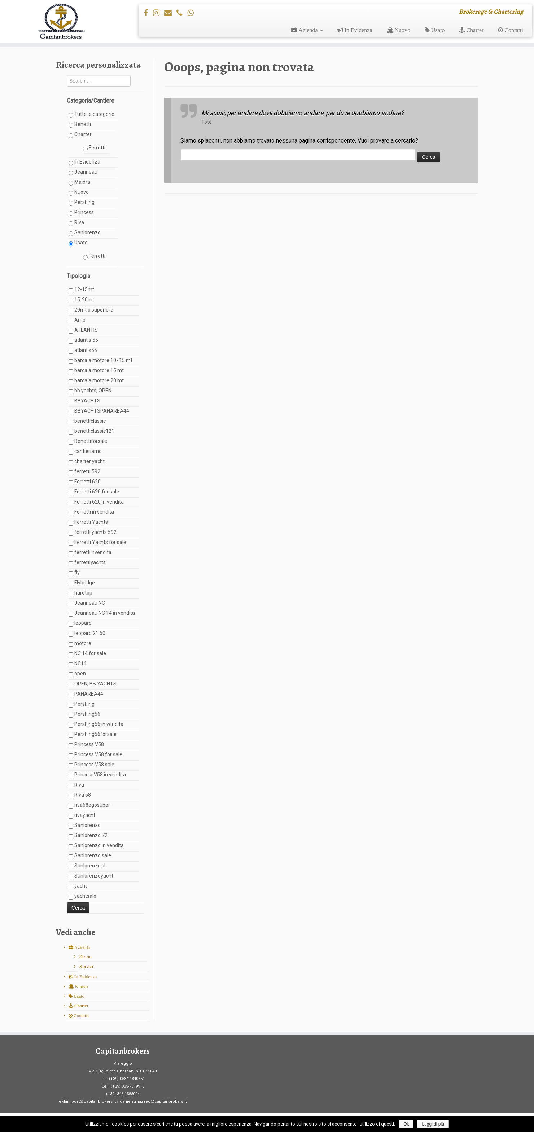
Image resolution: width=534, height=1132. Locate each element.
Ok (406, 1124)
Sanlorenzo (85, 233)
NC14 (78, 664)
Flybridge (82, 583)
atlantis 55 (83, 340)
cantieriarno (85, 451)
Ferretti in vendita (91, 512)
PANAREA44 (86, 694)
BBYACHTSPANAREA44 (99, 411)
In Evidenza (84, 162)
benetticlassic (87, 421)
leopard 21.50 (87, 633)
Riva (76, 222)
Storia (85, 956)
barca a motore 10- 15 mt (100, 360)
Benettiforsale (88, 441)
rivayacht (82, 815)
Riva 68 (80, 795)
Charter (80, 134)
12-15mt (81, 290)
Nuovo (79, 192)
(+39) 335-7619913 (127, 1086)
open (77, 674)
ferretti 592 (84, 472)
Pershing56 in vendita (96, 724)
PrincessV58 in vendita (97, 775)
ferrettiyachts (87, 563)
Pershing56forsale (93, 734)
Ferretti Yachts (88, 522)
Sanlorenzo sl (87, 866)
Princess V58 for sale (95, 755)
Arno (77, 320)
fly (74, 573)
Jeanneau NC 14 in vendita (102, 613)
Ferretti (94, 148)
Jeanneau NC (87, 603)
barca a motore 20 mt (96, 381)
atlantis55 (83, 350)
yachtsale (82, 896)
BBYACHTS (84, 401)
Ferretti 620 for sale (94, 492)
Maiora (79, 182)
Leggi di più (433, 1124)
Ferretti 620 (85, 482)
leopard (80, 623)
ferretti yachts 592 (93, 532)
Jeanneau (83, 172)
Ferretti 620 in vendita (96, 502)
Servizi (86, 966)
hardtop (80, 593)
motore (80, 643)
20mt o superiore (91, 310)
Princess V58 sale (91, 765)
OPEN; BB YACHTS (93, 684)
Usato (78, 243)
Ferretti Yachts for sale (97, 542)
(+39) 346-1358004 (123, 1094)
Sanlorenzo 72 (88, 835)
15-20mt (81, 300)
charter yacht (87, 461)
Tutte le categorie (91, 114)
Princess (81, 212)
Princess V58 (86, 744)
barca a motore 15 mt (96, 370)
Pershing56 (84, 714)
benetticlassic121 (91, 431)
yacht (78, 886)
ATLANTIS (83, 330)
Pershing (82, 202)
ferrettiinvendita (90, 552)
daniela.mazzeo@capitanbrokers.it (153, 1101)
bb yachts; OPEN (90, 391)
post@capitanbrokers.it (93, 1101)
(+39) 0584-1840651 (127, 1078)
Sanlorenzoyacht (91, 876)
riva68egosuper (89, 805)
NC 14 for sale (87, 653)
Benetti (80, 124)
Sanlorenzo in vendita (96, 846)
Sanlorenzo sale (90, 856)
